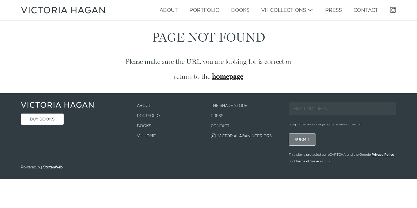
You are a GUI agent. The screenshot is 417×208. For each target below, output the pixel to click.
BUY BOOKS (42, 119)
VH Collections (283, 10)
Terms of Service (308, 161)
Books (240, 10)
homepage (227, 76)
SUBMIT (302, 139)
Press (333, 10)
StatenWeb (53, 167)
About (169, 10)
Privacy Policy (383, 155)
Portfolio (204, 10)
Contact (366, 10)
